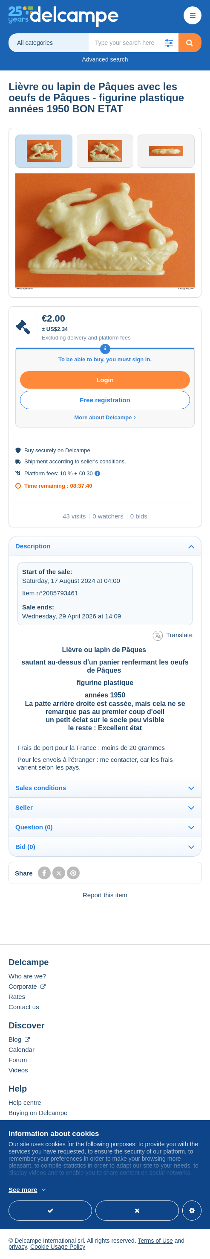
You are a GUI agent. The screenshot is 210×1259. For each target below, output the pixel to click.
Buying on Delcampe (38, 1113)
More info (133, 1190)
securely (45, 451)
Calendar (22, 1050)
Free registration (105, 400)
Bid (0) (25, 847)
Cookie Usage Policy (57, 1247)
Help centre (25, 1103)
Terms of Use (155, 1241)
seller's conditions (102, 462)
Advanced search (105, 59)
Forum (18, 1060)
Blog (19, 1040)
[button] (169, 42)
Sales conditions (40, 788)
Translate (173, 636)
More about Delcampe (104, 418)
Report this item (105, 895)
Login (105, 380)
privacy (18, 1247)
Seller (24, 808)
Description (33, 546)
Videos (18, 1071)
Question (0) (34, 828)
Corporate (27, 987)
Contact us (24, 1007)
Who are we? (27, 977)
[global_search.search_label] (133, 42)
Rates (17, 997)
